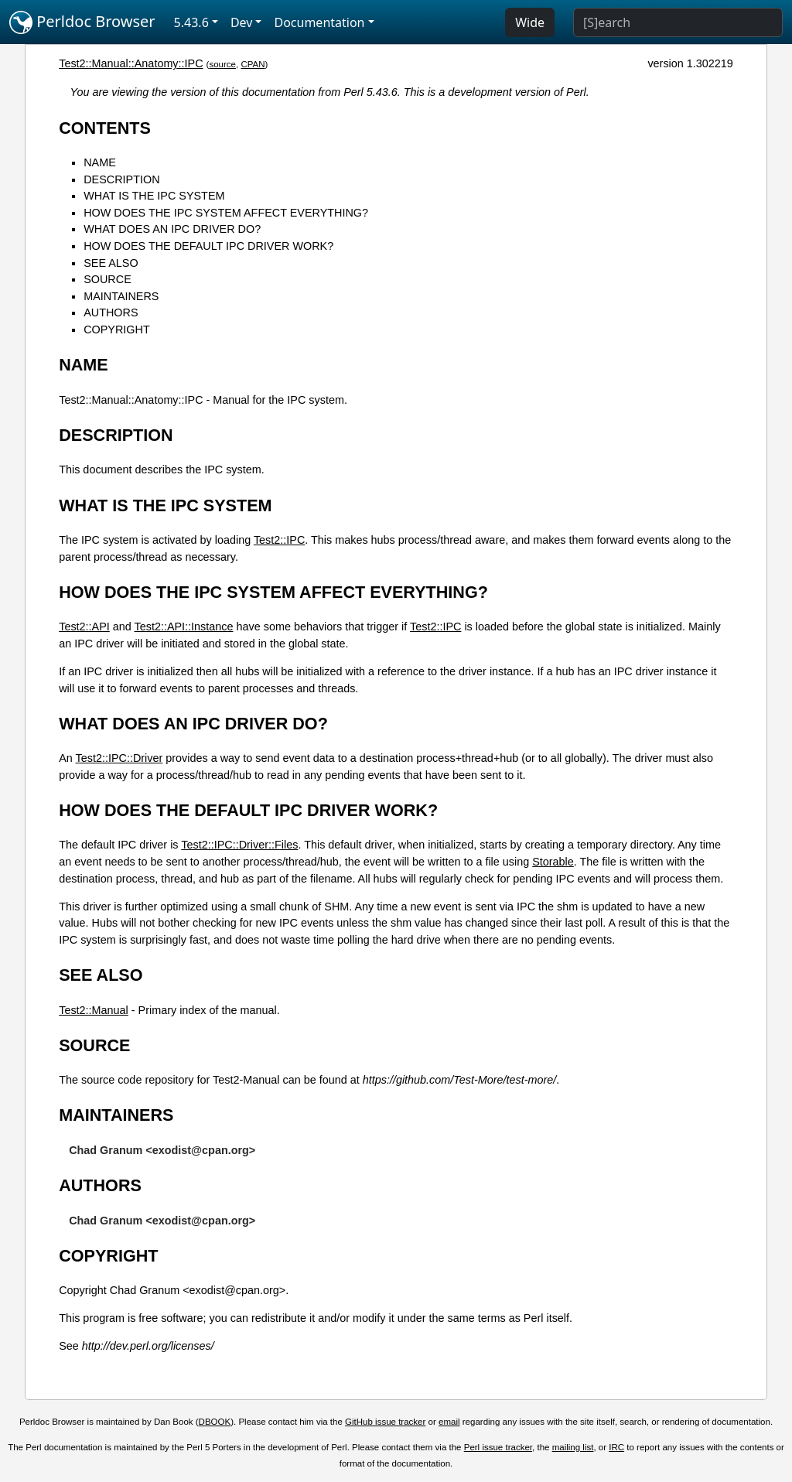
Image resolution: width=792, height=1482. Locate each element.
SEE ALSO (111, 263)
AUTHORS (111, 312)
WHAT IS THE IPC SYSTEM (154, 196)
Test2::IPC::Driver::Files (239, 844)
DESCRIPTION (121, 179)
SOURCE (107, 279)
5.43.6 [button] (191, 22)
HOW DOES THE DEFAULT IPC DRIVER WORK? (208, 246)
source (222, 64)
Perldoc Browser (82, 22)
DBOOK (215, 1421)
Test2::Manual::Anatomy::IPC (131, 63)
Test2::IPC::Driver (119, 758)
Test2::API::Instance (184, 626)
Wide (529, 22)
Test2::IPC (279, 540)
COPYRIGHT (117, 329)
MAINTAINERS (121, 296)
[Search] (678, 22)
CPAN (253, 64)
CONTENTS (105, 128)
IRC (616, 1447)
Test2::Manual (93, 1010)
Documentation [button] (319, 22)
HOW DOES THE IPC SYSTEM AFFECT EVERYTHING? (226, 213)
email (449, 1421)
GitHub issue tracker (385, 1421)
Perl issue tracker (498, 1447)
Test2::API (84, 626)
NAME (100, 162)
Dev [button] (241, 22)
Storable (553, 861)
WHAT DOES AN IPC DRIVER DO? (172, 229)
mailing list (573, 1447)
